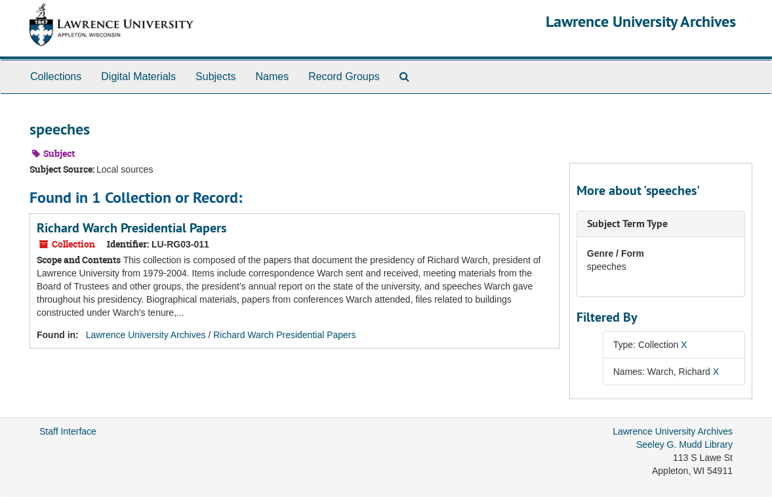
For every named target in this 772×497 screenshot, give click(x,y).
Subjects (215, 76)
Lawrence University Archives (641, 21)
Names (272, 76)
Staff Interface (67, 431)
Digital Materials (138, 76)
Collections (55, 76)
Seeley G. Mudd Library (684, 444)
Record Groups (344, 76)
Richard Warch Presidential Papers (131, 227)
